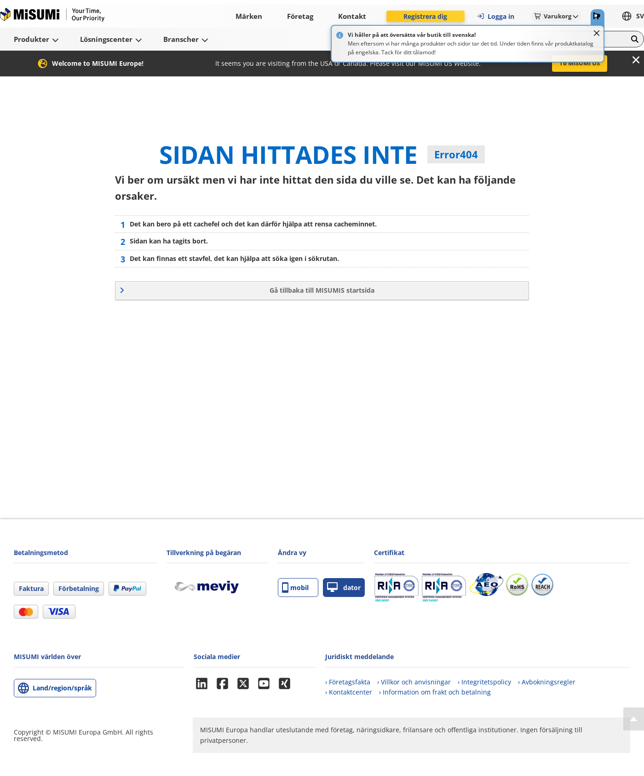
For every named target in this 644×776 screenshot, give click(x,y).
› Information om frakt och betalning (435, 692)
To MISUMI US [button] (579, 63)
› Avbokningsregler (546, 682)
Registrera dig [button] (425, 16)
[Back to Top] (633, 718)
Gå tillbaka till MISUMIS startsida (322, 290)
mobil (295, 587)
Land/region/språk (62, 687)
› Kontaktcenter (348, 692)
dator (344, 587)
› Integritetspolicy (484, 682)
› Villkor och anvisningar (414, 682)
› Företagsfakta (347, 682)
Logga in (495, 16)
